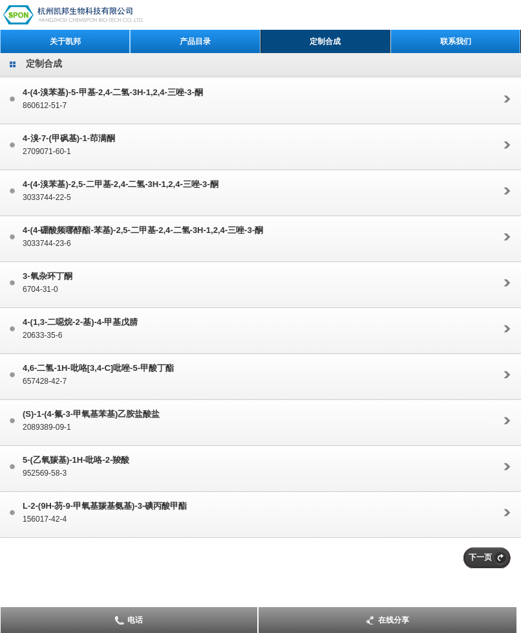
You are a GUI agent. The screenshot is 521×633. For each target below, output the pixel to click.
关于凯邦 (65, 41)
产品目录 (195, 41)
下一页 (480, 557)
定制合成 (325, 41)
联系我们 (455, 41)
